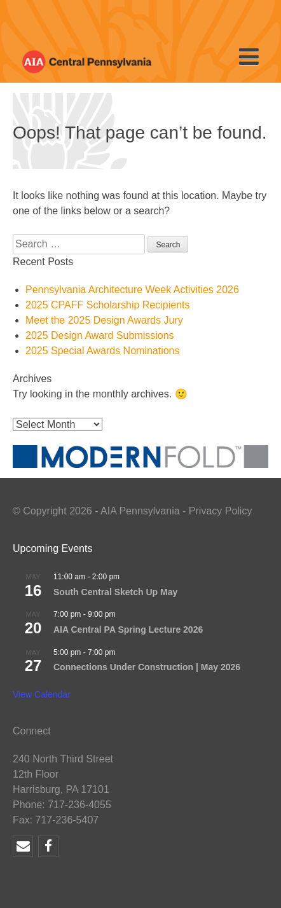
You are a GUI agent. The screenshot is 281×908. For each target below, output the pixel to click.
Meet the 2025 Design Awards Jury (104, 320)
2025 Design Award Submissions (99, 335)
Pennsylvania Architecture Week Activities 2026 (132, 289)
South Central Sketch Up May (115, 592)
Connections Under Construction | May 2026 (146, 667)
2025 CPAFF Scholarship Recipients (107, 304)
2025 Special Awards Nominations (102, 350)
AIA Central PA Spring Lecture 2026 (128, 629)
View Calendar (42, 694)
